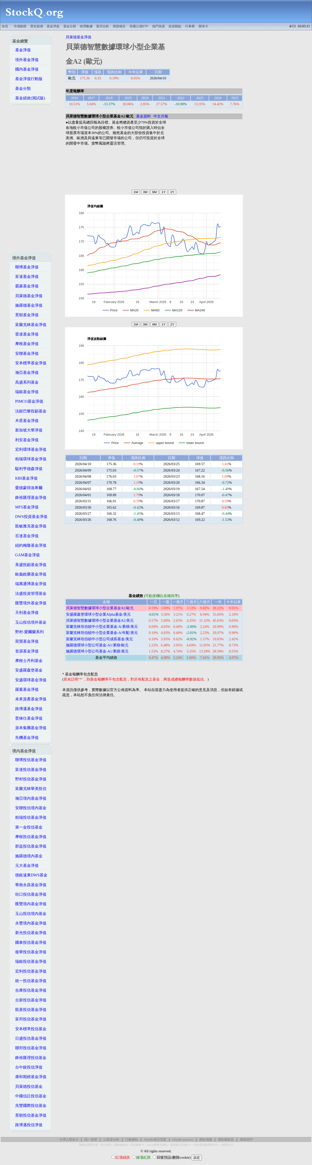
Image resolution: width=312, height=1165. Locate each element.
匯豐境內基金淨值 (29, 904)
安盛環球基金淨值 (29, 680)
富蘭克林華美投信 (29, 789)
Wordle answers (182, 1139)
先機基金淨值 (25, 737)
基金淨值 (53, 26)
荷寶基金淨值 (25, 641)
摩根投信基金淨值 (29, 837)
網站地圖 (205, 1139)
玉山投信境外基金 (29, 622)
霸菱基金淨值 (25, 286)
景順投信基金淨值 (29, 1115)
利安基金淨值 (25, 440)
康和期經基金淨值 (29, 1077)
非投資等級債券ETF (205, 1145)
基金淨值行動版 (27, 79)
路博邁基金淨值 (27, 709)
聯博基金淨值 (25, 267)
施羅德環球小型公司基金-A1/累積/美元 (97, 651)
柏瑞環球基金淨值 (29, 459)
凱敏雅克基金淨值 (29, 526)
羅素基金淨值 (25, 689)
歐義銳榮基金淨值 (29, 574)
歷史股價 (36, 26)
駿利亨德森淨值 (27, 469)
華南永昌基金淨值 (29, 885)
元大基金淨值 (25, 865)
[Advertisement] (190, 11)
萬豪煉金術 (121, 1145)
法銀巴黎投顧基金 (29, 411)
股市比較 (102, 26)
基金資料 (143, 116)
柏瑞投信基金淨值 (29, 817)
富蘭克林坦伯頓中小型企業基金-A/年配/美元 (102, 633)
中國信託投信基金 (29, 1096)
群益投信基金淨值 (29, 846)
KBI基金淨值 (25, 478)
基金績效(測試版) (28, 98)
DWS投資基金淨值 (29, 516)
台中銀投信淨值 (27, 1067)
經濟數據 (86, 26)
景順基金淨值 (25, 315)
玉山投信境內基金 (29, 914)
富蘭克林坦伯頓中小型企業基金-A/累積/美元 (102, 627)
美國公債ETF (138, 26)
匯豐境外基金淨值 (29, 603)
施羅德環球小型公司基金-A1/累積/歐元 (97, 645)
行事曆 (190, 26)
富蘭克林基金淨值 (29, 325)
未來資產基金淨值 (29, 699)
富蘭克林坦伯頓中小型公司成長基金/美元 (99, 639)
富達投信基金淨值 (29, 769)
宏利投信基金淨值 (29, 971)
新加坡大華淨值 (27, 430)
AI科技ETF (226, 1145)
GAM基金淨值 (26, 555)
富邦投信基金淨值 (29, 1019)
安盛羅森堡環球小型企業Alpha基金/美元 (98, 614)
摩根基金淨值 (25, 344)
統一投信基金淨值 (29, 981)
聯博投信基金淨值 (29, 760)
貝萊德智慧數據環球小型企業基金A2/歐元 (100, 608)
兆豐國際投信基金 (29, 1105)
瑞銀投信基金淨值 (29, 961)
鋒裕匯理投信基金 (29, 1058)
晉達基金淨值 (25, 334)
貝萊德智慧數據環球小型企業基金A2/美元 (100, 620)
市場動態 (20, 26)
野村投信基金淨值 (29, 779)
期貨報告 (119, 26)
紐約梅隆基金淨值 (29, 545)
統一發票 (91, 1139)
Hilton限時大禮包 (157, 1145)
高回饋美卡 (137, 1145)
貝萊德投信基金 (27, 1086)
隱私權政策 (226, 1139)
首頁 (5, 26)
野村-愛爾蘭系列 (28, 632)
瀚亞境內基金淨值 (29, 798)
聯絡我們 (246, 1139)
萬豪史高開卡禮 (88, 1145)
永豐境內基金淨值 (29, 923)
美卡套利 (106, 1145)
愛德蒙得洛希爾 (27, 488)
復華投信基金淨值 (29, 952)
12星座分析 (111, 1139)
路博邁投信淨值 (27, 1125)
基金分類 (69, 26)
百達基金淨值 (25, 536)
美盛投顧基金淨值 (29, 565)
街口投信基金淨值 (29, 894)
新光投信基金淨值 (29, 933)
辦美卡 (203, 26)
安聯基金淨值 (25, 353)
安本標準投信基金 (29, 1029)
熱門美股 (158, 26)
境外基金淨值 (25, 60)
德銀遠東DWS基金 (29, 875)
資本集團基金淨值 (29, 728)
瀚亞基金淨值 (25, 372)
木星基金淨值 (25, 421)
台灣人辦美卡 (68, 1139)
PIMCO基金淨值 (27, 401)
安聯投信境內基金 (29, 808)
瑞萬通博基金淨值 (29, 584)
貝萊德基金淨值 (27, 296)
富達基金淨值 (25, 276)
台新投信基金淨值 (29, 1000)
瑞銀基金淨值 (25, 392)
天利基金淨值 (25, 612)
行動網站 (131, 1139)
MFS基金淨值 (25, 507)
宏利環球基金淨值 (29, 449)
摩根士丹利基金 (27, 661)
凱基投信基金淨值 (29, 1010)
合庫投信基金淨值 (29, 990)
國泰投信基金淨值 (29, 942)
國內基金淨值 (25, 69)
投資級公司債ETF (180, 1145)
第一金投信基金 (27, 827)
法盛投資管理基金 (29, 593)
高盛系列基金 (25, 382)
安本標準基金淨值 (29, 363)
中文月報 (160, 116)
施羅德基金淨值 (27, 305)
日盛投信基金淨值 (29, 1038)
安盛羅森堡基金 (27, 670)
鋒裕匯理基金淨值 (29, 497)
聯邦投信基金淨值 (29, 1048)
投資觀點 (175, 26)
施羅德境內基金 (27, 856)
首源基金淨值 (25, 651)
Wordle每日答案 (155, 1139)
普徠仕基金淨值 (27, 718)
